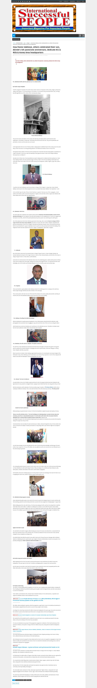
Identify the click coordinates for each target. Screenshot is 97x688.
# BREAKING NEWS (19, 680)
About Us (78, 1)
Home (60, 1)
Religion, (46, 55)
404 (83, 1)
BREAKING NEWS (19, 43)
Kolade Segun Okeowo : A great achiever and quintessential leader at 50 (36, 647)
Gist (24, 43)
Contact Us (66, 1)
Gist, (43, 55)
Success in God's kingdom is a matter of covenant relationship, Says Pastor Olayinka (37, 615)
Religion (28, 43)
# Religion (29, 680)
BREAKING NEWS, (39, 55)
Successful (20, 598)
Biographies (72, 1)
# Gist (25, 680)
